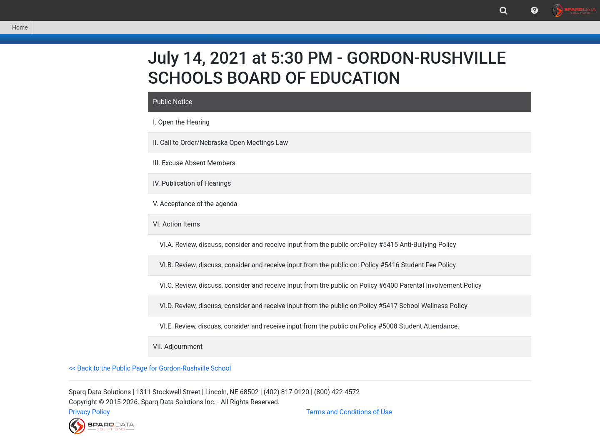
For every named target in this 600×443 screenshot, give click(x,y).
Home (16, 27)
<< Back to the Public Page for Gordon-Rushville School (150, 368)
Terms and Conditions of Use (349, 412)
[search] (503, 10)
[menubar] (300, 10)
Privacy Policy (89, 412)
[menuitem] (503, 10)
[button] (534, 10)
